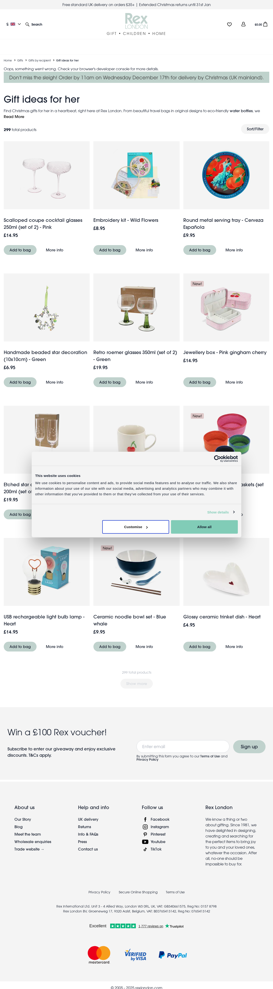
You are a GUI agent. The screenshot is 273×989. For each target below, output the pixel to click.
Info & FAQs (88, 834)
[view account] (243, 24)
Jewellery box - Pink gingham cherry (224, 352)
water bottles (241, 110)
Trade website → (29, 849)
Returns (84, 826)
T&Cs (34, 755)
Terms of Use (210, 756)
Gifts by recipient (39, 60)
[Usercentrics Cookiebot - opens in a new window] (217, 458)
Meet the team (27, 834)
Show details (218, 512)
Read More (14, 116)
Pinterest (158, 834)
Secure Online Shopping (138, 892)
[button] (34, 24)
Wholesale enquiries (32, 841)
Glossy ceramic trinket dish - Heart (222, 617)
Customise (136, 527)
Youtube (158, 841)
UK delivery (88, 819)
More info (54, 249)
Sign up (249, 746)
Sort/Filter (255, 128)
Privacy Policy (147, 759)
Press (82, 841)
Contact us (88, 849)
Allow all (204, 527)
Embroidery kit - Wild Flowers (125, 220)
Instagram (160, 826)
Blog (18, 826)
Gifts (20, 60)
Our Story (22, 819)
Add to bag (20, 249)
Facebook (160, 819)
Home (8, 60)
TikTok (156, 849)
